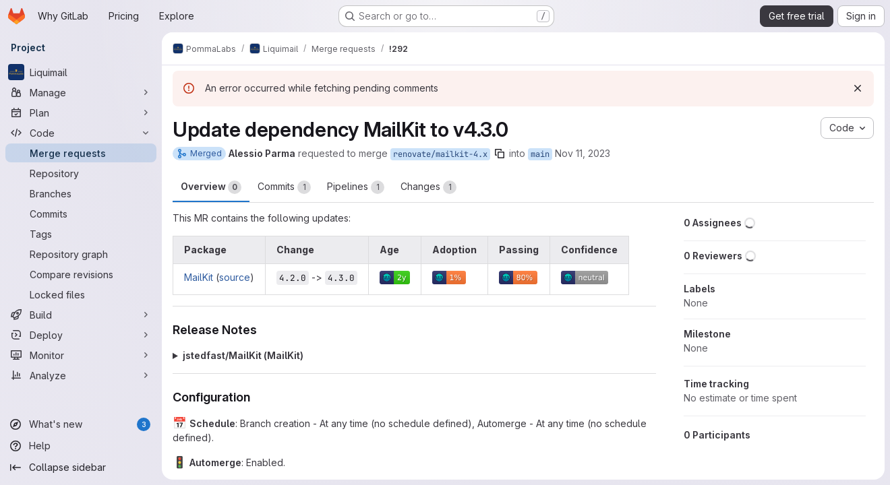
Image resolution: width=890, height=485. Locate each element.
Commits (284, 187)
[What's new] (80, 424)
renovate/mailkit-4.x (440, 154)
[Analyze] (80, 375)
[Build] (80, 314)
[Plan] (80, 112)
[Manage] (80, 92)
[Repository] (80, 173)
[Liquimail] (80, 72)
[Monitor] (80, 355)
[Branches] (80, 193)
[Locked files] (80, 294)
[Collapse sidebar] (80, 467)
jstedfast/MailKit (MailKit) (243, 355)
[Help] (80, 446)
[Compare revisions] (80, 274)
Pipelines (355, 187)
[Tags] (80, 233)
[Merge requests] (80, 152)
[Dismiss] (858, 88)
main (540, 154)
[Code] (80, 132)
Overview (211, 187)
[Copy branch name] (500, 154)
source (234, 277)
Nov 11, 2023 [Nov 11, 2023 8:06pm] (582, 153)
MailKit (198, 277)
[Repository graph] (80, 254)
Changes (428, 187)
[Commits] (80, 213)
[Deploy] (80, 334)
